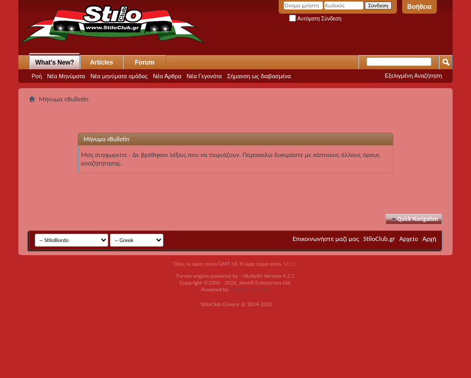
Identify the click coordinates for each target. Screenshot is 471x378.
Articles (101, 62)
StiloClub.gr (379, 239)
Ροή (37, 76)
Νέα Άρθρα (167, 76)
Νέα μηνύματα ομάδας (119, 76)
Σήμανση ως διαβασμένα (259, 76)
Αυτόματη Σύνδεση (315, 19)
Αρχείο (409, 239)
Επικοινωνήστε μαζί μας (326, 239)
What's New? (54, 62)
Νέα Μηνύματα (66, 76)
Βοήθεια (419, 6)
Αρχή (429, 239)
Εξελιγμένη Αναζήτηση (413, 75)
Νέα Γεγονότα (204, 76)
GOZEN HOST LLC (250, 289)
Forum (145, 62)
